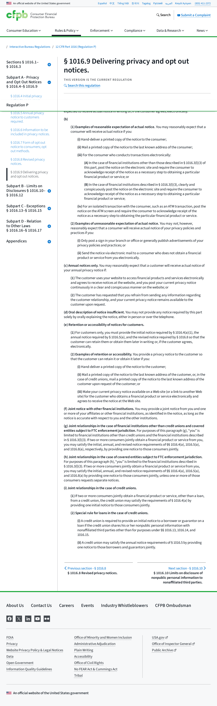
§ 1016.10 (185, 568)
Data (10, 656)
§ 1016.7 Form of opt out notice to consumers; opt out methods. (28, 147)
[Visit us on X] (19, 618)
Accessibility (83, 656)
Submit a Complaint (194, 15)
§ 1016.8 (87, 568)
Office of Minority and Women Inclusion (103, 637)
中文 (112, 3)
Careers (66, 605)
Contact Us (41, 605)
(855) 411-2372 (203, 3)
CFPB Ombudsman (173, 605)
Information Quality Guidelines (29, 669)
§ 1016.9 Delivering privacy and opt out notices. (29, 174)
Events (87, 605)
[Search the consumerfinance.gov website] (163, 15)
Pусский (158, 3)
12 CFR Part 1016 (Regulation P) (76, 47)
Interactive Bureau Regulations (30, 47)
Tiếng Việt (123, 3)
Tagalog (146, 3)
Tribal (78, 675)
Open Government (19, 662)
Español (102, 3)
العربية (168, 3)
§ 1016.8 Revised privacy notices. (28, 161)
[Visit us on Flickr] (47, 618)
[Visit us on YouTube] (37, 618)
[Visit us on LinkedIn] (28, 618)
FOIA (9, 637)
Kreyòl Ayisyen (183, 3)
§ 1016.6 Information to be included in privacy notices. (30, 132)
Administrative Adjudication (94, 643)
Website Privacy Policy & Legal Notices (34, 650)
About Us (15, 605)
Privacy (12, 643)
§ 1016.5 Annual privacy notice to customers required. (27, 117)
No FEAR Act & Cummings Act (95, 669)
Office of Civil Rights (89, 662)
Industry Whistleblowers (124, 605)
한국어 (135, 3)
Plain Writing (83, 650)
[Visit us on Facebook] (9, 618)
